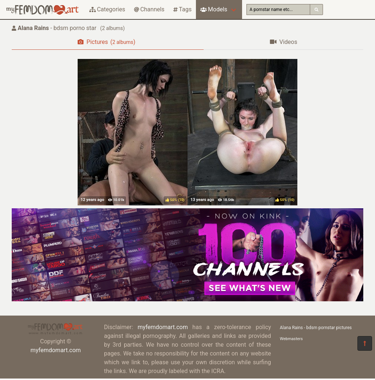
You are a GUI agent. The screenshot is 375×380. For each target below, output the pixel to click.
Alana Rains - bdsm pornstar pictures (316, 327)
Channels (149, 9)
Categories (107, 9)
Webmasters (291, 338)
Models (213, 9)
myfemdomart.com (55, 350)
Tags (182, 9)
